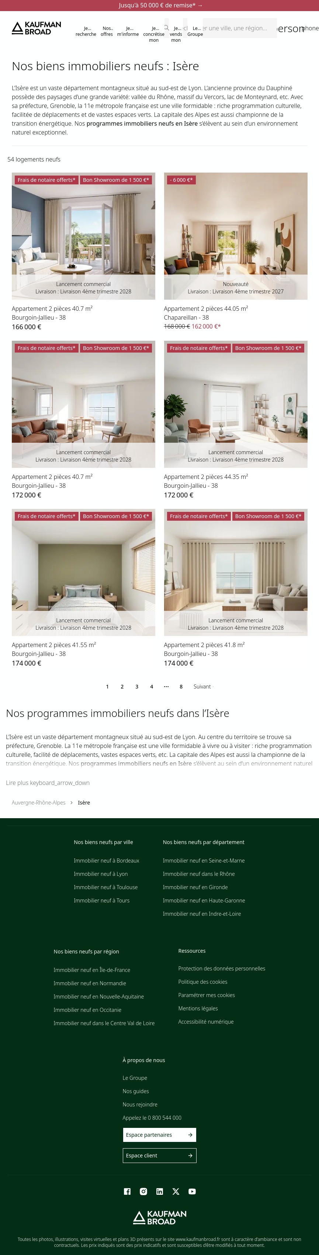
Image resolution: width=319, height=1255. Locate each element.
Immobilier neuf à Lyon (101, 873)
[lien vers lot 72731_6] (83, 420)
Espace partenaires (159, 1134)
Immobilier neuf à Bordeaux (106, 860)
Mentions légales (198, 1008)
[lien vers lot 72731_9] (83, 588)
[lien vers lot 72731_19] (83, 252)
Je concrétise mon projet (154, 34)
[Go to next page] (203, 686)
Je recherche (86, 31)
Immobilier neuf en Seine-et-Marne (204, 860)
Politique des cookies (202, 981)
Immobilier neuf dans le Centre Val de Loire (104, 1023)
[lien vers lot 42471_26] (236, 252)
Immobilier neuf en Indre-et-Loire (202, 913)
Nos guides (136, 1091)
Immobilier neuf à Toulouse (106, 887)
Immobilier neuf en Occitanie (88, 1009)
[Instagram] (143, 1191)
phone (310, 28)
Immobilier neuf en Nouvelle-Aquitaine (99, 996)
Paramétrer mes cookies (206, 995)
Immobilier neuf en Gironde (195, 887)
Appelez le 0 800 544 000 (152, 1117)
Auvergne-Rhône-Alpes (38, 802)
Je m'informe (128, 31)
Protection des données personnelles (221, 968)
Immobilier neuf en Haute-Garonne (204, 900)
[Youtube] (192, 1191)
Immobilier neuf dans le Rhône (199, 873)
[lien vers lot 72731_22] (236, 420)
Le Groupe (195, 31)
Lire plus (48, 782)
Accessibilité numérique (205, 1021)
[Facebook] (127, 1191)
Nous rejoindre (140, 1104)
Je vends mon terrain (176, 37)
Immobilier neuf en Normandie (90, 983)
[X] (176, 1191)
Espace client (159, 1155)
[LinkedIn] (159, 1191)
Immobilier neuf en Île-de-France (92, 969)
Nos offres (107, 31)
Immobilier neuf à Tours (101, 900)
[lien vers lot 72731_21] (236, 588)
